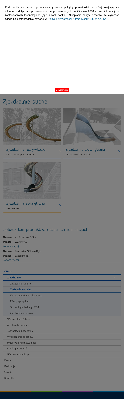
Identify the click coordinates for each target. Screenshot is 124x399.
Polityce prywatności (33, 24)
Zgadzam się (112, 9)
